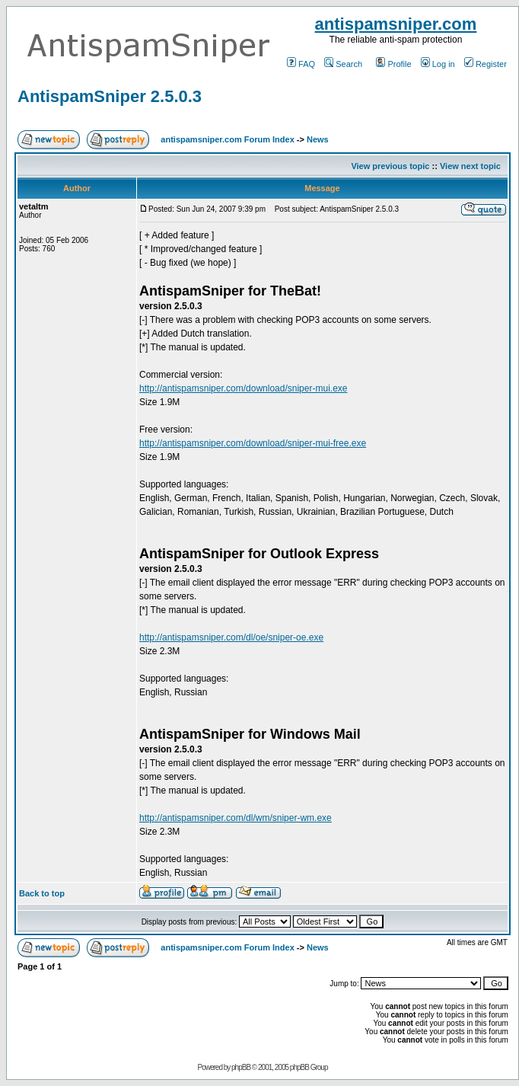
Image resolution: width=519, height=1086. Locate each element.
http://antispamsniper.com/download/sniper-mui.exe (243, 388)
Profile (393, 64)
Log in (438, 64)
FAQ (301, 64)
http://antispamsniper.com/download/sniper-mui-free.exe (252, 443)
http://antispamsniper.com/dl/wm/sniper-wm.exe (235, 818)
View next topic (470, 166)
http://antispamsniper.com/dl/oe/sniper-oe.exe (231, 637)
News (318, 139)
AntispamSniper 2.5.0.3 (110, 96)
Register (485, 64)
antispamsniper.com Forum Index (227, 139)
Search (343, 64)
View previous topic (390, 166)
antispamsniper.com (396, 24)
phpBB (240, 1067)
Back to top (42, 893)
